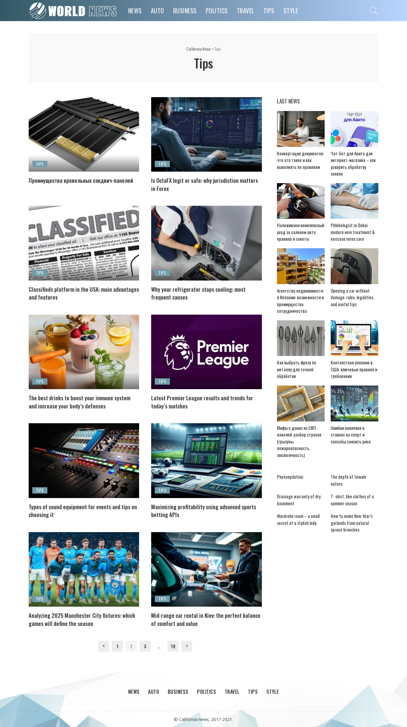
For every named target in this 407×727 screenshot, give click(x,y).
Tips (40, 163)
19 (173, 646)
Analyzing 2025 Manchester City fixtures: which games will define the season (81, 618)
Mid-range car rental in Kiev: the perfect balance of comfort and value (202, 618)
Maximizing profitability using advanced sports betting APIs (200, 510)
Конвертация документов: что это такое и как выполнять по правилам (301, 160)
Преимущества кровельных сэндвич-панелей (77, 183)
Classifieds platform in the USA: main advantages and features (75, 292)
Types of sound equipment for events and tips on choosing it (80, 510)
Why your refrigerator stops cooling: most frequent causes (204, 292)
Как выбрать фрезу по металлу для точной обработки (294, 363)
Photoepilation (288, 464)
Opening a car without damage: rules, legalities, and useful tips (354, 291)
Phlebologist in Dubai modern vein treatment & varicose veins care (353, 225)
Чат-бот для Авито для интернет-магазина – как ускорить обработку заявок (352, 160)
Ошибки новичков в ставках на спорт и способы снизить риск (353, 429)
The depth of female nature (352, 464)
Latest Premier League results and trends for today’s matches (204, 401)
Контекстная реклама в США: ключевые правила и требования (354, 363)
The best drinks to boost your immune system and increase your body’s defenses (82, 401)
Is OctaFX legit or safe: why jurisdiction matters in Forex (200, 183)
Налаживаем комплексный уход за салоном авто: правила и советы (298, 225)
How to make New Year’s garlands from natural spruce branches (353, 503)
